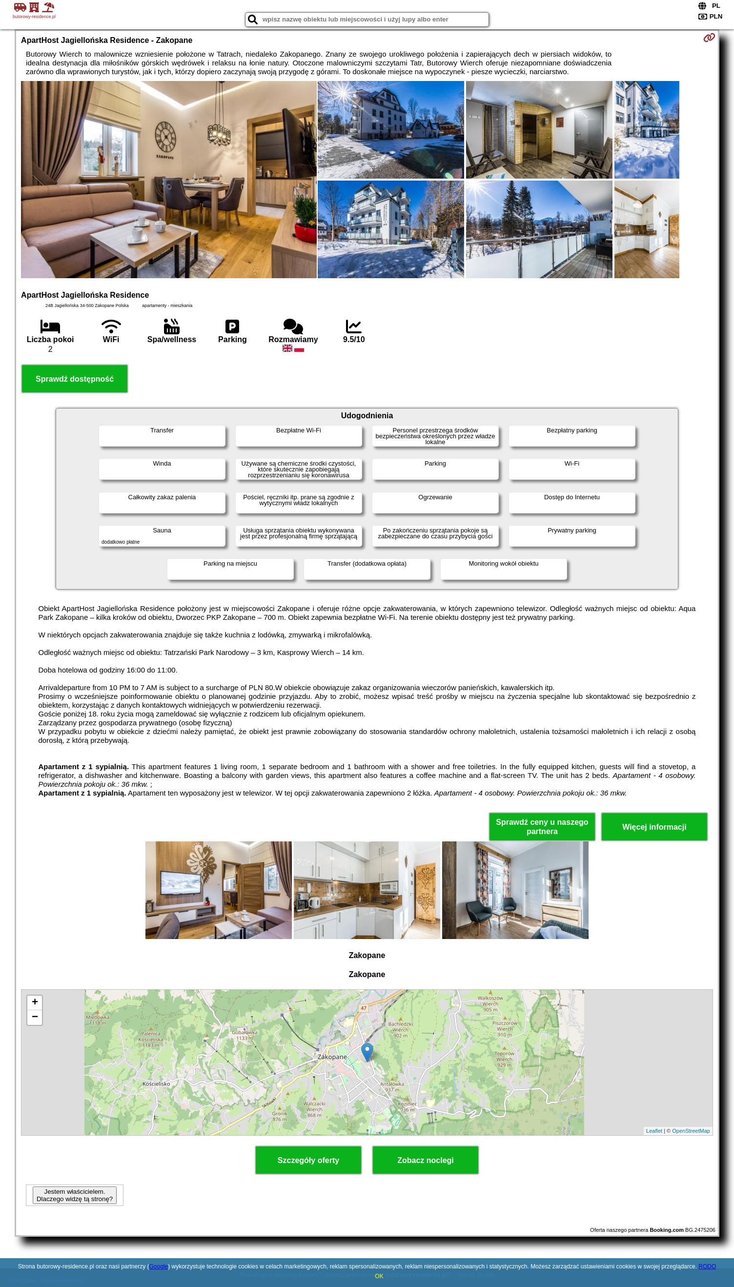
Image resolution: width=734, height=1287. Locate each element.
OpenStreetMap (691, 1131)
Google (158, 1266)
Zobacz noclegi (425, 1160)
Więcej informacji (654, 827)
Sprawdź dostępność (75, 379)
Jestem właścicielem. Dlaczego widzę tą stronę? (75, 1195)
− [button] (35, 1017)
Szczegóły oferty (308, 1160)
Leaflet (654, 1131)
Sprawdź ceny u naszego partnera (542, 827)
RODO (707, 1266)
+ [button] (35, 1003)
